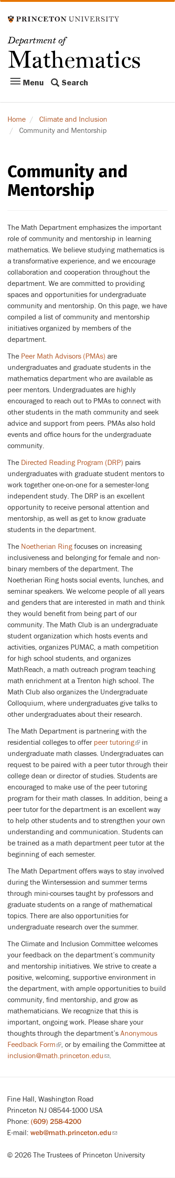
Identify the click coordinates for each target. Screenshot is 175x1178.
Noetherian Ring (46, 546)
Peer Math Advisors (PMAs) (63, 356)
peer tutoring (117, 742)
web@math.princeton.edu (73, 1132)
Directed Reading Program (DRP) (73, 462)
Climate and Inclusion (73, 119)
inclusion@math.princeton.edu (58, 1056)
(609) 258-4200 (56, 1121)
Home (16, 119)
